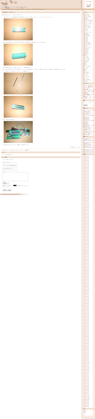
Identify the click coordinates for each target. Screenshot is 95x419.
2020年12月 (86, 247)
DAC (84, 88)
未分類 (85, 81)
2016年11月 (86, 317)
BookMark (34, 9)
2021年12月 (86, 230)
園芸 (84, 69)
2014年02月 (86, 350)
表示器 (86, 17)
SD (85, 91)
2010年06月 (86, 385)
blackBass (85, 92)
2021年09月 (86, 234)
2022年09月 (86, 217)
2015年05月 (86, 336)
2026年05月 (86, 156)
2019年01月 (86, 280)
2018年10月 (86, 284)
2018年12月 (86, 282)
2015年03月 (86, 339)
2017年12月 (86, 299)
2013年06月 (86, 357)
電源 (85, 19)
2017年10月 (86, 302)
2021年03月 (86, 243)
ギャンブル (86, 76)
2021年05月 (86, 240)
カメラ (85, 75)
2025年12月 (86, 163)
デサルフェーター (88, 21)
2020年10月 (86, 250)
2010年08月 (86, 382)
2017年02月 (86, 313)
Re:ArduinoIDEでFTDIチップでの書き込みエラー (89, 139)
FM (90, 89)
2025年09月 (86, 167)
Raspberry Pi (87, 43)
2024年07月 (86, 186)
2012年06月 (86, 375)
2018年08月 (86, 287)
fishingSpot (86, 94)
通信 (84, 55)
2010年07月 (86, 383)
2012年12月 (86, 366)
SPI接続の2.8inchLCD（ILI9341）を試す (88, 128)
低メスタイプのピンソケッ (18, 71)
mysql (84, 95)
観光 (84, 63)
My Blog (88, 1)
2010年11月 (86, 377)
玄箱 (85, 37)
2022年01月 (86, 229)
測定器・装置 (87, 26)
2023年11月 (86, 197)
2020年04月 (86, 259)
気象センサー (87, 24)
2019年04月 (86, 276)
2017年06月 (86, 307)
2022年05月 (86, 223)
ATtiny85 (84, 86)
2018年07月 (86, 289)
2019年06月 (86, 273)
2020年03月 (86, 260)
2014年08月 (86, 343)
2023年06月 (86, 204)
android (92, 91)
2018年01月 (86, 297)
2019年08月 (86, 270)
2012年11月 (86, 367)
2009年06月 (86, 400)
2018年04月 (86, 293)
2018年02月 (86, 296)
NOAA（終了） (28, 9)
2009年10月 (86, 396)
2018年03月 (86, 294)
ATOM (86, 40)
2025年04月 (86, 174)
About (43, 9)
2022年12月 (86, 213)
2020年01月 (86, 263)
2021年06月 (86, 239)
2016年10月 (86, 319)
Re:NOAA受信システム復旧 (89, 149)
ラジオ (86, 57)
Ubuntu (86, 49)
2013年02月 (86, 363)
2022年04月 (86, 224)
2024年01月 (86, 194)
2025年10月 (86, 166)
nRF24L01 (89, 95)
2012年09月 (86, 370)
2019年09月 (86, 269)
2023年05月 (86, 206)
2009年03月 (86, 405)
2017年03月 (86, 312)
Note (6, 9)
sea (90, 97)
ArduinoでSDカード (5, 150)
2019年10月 (86, 267)
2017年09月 (86, 303)
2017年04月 (86, 310)
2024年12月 (86, 180)
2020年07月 (86, 254)
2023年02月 (86, 210)
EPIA (85, 38)
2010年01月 (86, 392)
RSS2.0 (85, 412)
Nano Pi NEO (87, 44)
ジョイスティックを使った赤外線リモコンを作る (89, 111)
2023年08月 (86, 201)
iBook (86, 45)
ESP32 (87, 88)
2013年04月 (86, 360)
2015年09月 (86, 333)
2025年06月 (86, 171)
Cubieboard (87, 42)
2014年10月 (86, 340)
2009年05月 (86, 402)
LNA (93, 89)
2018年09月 (86, 286)
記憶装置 (86, 34)
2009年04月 (86, 403)
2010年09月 (86, 380)
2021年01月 (86, 246)
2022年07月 (86, 220)
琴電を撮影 (86, 123)
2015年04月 (86, 337)
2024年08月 (86, 184)
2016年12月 (86, 316)
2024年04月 (86, 190)
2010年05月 (86, 386)
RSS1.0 (85, 410)
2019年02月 (86, 279)
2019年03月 (86, 277)
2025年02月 (86, 177)
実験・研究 (87, 15)
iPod (93, 94)
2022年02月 (86, 227)
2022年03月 (86, 226)
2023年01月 (86, 211)
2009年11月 (86, 395)
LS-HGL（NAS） (88, 47)
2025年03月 (86, 176)
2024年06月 (86, 187)
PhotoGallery (11, 9)
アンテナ (86, 60)
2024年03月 (86, 191)
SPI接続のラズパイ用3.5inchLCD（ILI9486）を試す (89, 131)
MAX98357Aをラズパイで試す (89, 125)
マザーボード (87, 32)
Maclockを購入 (86, 118)
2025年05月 (86, 173)
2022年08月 (86, 219)
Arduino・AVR (19, 14)
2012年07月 (86, 373)
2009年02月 (86, 406)
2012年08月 (86, 372)
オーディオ (87, 27)
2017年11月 (86, 300)
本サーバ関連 (86, 79)
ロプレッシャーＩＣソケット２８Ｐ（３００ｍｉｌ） (44, 17)
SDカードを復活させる (88, 133)
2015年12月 (86, 329)
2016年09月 (86, 320)
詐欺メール (87, 98)
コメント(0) (78, 147)
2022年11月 (86, 214)
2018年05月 (86, 292)
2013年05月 (86, 359)
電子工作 (14, 14)
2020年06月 (86, 256)
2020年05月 (86, 257)
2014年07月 (86, 345)
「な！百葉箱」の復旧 (88, 113)
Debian (86, 50)
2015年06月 (86, 335)
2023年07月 (86, 203)
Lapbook (85, 90)
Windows (86, 48)
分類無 (86, 29)
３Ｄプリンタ (86, 66)
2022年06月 (86, 221)
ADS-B (22, 9)
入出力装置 (87, 35)
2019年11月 (86, 266)
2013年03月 (86, 362)
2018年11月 (86, 283)
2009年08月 (86, 399)
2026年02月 (86, 160)
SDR (88, 91)
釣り (84, 64)
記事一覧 (12, 150)
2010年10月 (86, 379)
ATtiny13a (90, 85)
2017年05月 (86, 309)
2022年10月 (86, 216)
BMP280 (90, 86)
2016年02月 (86, 326)
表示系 (86, 33)
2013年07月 (86, 356)
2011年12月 (86, 376)
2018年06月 (86, 290)
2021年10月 (86, 233)
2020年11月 (86, 249)
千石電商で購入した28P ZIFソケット (9, 12)
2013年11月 (86, 353)
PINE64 (89, 90)
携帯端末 (85, 53)
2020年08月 (86, 253)
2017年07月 (86, 306)
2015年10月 (86, 332)
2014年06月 (86, 346)
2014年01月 (86, 352)
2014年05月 (86, 347)
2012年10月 (86, 369)
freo (14, 194)
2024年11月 (86, 181)
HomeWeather (17, 9)
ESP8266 (85, 89)
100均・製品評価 (88, 20)
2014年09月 (86, 342)
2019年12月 (86, 264)
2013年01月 (86, 365)
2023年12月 (86, 196)
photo (85, 97)
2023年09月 (86, 200)
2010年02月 (86, 390)
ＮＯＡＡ (86, 59)
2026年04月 (86, 157)
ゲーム (85, 73)
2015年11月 (86, 330)
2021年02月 (86, 244)
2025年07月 (86, 170)
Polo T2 (86, 39)
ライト (86, 25)
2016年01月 (86, 327)
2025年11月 (86, 164)
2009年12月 (86, 393)
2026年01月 (86, 161)
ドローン (85, 67)
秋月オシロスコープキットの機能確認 (22, 150)
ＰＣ (84, 30)
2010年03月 (86, 389)
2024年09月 (86, 183)
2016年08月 (86, 322)
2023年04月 (86, 207)
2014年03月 (86, 349)
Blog (3, 9)
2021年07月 (86, 237)
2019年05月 (86, 274)
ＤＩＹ (85, 78)
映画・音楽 (86, 72)
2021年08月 (86, 236)
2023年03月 (86, 209)
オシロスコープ (87, 22)
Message (39, 9)
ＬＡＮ (86, 56)
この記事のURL (72, 147)
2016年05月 (86, 323)
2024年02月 (86, 193)
